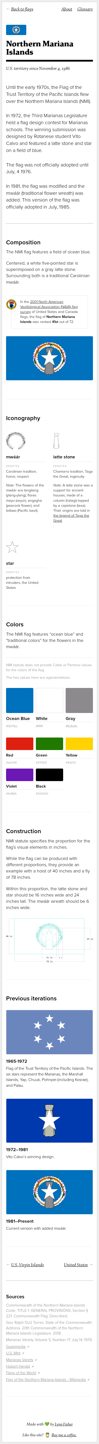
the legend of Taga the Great (71, 518)
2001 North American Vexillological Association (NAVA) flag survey (49, 307)
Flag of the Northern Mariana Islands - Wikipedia (46, 1379)
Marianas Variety (19, 1360)
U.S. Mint (13, 1353)
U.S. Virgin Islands (27, 1265)
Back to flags (22, 9)
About (66, 9)
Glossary (85, 9)
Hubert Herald (18, 1366)
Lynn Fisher (64, 1424)
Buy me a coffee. (64, 1434)
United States (76, 1265)
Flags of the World (21, 1373)
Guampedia (16, 1346)
